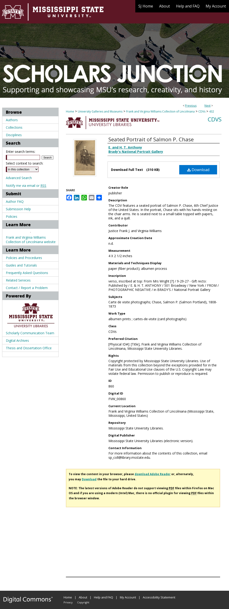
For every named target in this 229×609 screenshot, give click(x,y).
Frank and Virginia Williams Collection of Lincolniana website (31, 239)
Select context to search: (24, 163)
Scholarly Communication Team (30, 333)
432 (211, 111)
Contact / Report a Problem (27, 288)
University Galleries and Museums (100, 111)
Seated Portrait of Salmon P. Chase (151, 139)
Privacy (68, 602)
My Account (128, 597)
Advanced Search (19, 178)
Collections (14, 127)
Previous (191, 106)
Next (207, 106)
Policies (11, 216)
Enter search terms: (20, 151)
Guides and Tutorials (21, 265)
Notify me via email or (26, 185)
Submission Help (18, 209)
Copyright (83, 602)
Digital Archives (17, 340)
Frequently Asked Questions (27, 273)
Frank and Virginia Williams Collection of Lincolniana (160, 111)
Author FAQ (15, 201)
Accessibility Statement (159, 597)
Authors (12, 120)
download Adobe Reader (153, 474)
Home (70, 111)
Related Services (18, 280)
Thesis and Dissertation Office (29, 348)
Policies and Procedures (24, 258)
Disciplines (14, 135)
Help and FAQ (103, 597)
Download (198, 169)
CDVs (201, 111)
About (83, 597)
